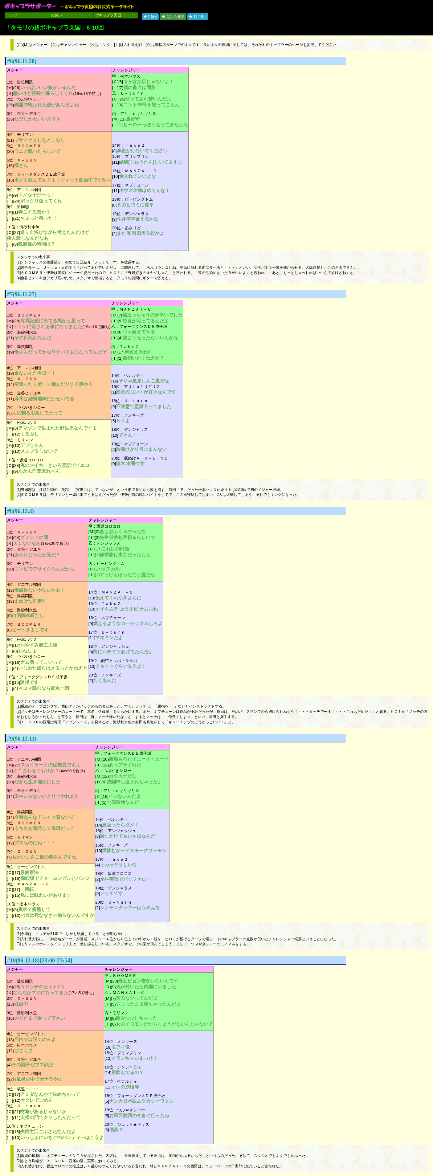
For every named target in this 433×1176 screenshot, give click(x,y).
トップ (12, 15)
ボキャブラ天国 (108, 15)
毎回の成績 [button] (172, 16)
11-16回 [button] (197, 16)
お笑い (56, 15)
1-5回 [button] (150, 16)
